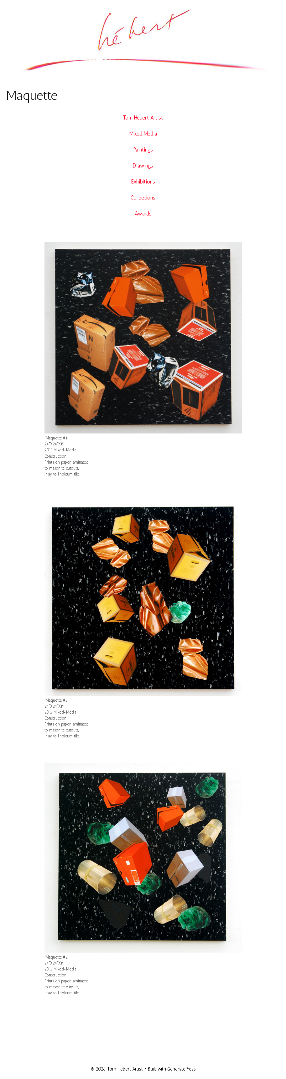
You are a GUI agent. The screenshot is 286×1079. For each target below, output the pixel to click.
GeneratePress (181, 1069)
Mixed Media (143, 133)
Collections (143, 197)
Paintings (143, 149)
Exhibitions (143, 181)
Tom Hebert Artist (143, 117)
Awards (143, 213)
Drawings (143, 165)
